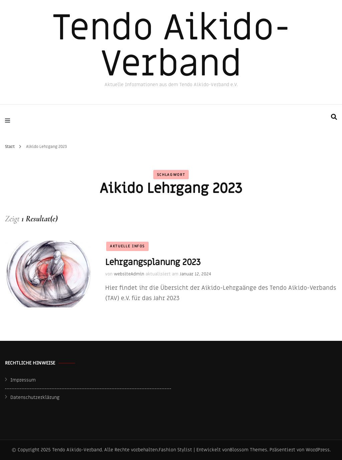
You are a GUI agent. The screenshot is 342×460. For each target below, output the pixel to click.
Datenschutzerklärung (34, 397)
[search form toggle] (334, 117)
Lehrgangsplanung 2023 (153, 262)
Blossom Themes (248, 450)
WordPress (318, 450)
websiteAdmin (129, 274)
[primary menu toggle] (9, 120)
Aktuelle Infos (127, 246)
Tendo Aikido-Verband (171, 46)
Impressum (23, 380)
